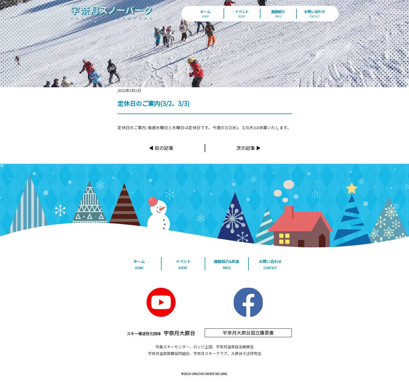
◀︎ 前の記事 (161, 147)
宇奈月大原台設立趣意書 (248, 332)
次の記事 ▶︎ (248, 147)
